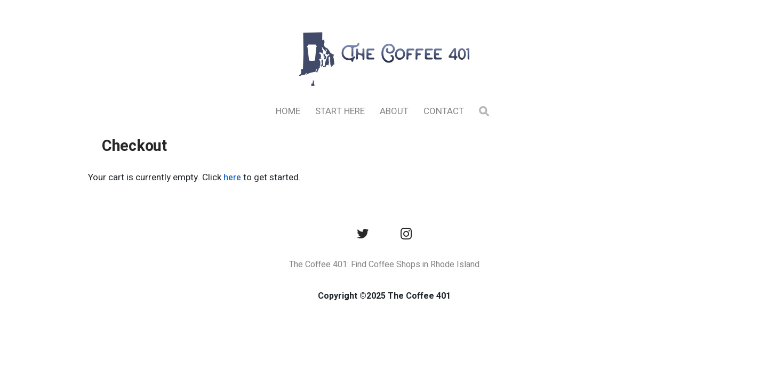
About (394, 111)
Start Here (340, 111)
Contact (443, 111)
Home (288, 111)
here (232, 177)
